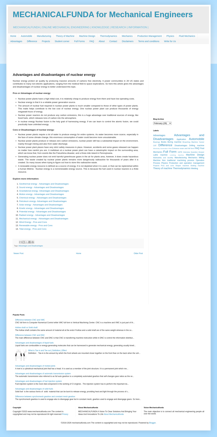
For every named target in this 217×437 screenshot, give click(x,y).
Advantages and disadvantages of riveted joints (35, 366)
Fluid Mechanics (187, 36)
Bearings (156, 142)
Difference (32, 41)
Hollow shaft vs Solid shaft (26, 327)
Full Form (169, 151)
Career (201, 142)
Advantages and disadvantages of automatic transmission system (43, 373)
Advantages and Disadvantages (31, 246)
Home (13, 36)
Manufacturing (44, 36)
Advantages (16, 41)
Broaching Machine (190, 142)
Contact (113, 41)
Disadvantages (181, 145)
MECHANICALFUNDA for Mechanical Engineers (103, 14)
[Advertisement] (78, 61)
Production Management (149, 36)
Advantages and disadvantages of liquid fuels (34, 343)
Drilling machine (196, 145)
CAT (155, 145)
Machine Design (87, 36)
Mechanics (127, 36)
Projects (46, 41)
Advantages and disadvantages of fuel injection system (38, 381)
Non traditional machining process (178, 160)
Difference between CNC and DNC (30, 335)
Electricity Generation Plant (162, 148)
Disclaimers (127, 41)
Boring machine (174, 142)
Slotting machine (197, 166)
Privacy (65, 414)
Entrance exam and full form (183, 148)
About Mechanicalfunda (114, 414)
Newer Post (18, 253)
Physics (170, 36)
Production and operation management (186, 163)
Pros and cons (167, 166)
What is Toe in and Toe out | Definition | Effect (47, 350)
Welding (194, 168)
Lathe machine (160, 155)
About (102, 41)
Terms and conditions (148, 41)
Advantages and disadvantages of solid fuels (34, 389)
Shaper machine (182, 166)
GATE (180, 152)
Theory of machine (162, 168)
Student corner (62, 41)
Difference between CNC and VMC (30, 320)
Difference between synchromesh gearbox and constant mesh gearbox (45, 396)
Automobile (26, 36)
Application (181, 139)
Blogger (152, 423)
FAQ (92, 41)
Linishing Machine (177, 155)
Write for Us (170, 41)
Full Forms (79, 41)
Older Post (138, 253)
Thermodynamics (108, 36)
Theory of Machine (65, 36)
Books (163, 142)
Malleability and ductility (163, 158)
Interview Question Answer (193, 152)
